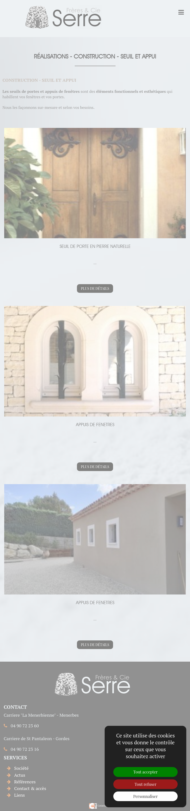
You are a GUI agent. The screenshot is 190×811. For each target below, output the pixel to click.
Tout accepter (145, 771)
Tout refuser (146, 784)
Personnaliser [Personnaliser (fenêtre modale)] (145, 796)
